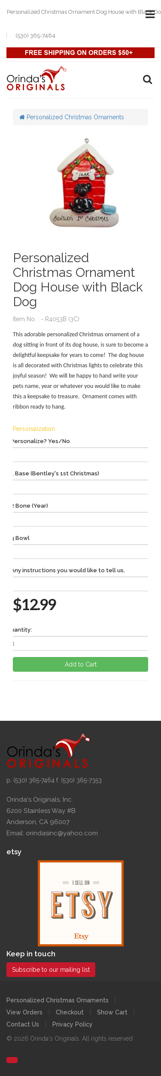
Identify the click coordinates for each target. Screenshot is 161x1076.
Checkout (70, 1012)
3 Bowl (20, 538)
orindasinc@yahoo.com (62, 833)
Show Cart (112, 1012)
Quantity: (19, 629)
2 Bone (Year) (29, 505)
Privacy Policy (72, 1024)
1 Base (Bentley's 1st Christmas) (55, 473)
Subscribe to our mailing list (51, 969)
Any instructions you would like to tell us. (68, 570)
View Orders (24, 1012)
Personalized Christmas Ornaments (71, 117)
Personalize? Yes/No (40, 441)
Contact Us (22, 1024)
